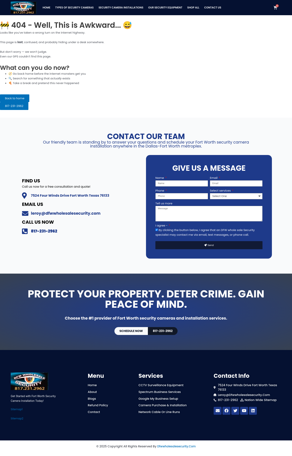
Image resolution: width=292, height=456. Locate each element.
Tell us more (163, 202)
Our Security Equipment (165, 7)
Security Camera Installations (120, 7)
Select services (220, 189)
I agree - (161, 224)
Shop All (193, 7)
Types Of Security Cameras (74, 7)
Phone (160, 189)
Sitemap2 (17, 418)
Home (46, 7)
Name (160, 176)
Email (214, 176)
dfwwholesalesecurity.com (176, 446)
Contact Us (212, 7)
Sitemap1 (17, 409)
